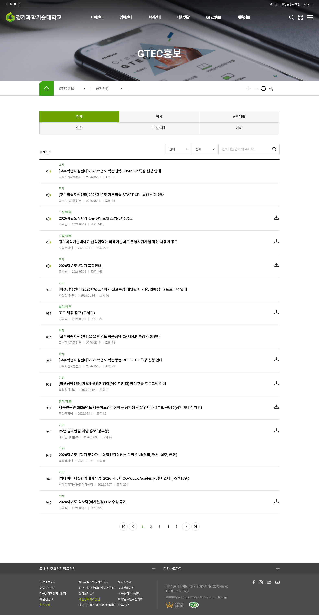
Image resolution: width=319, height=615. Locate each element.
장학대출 (239, 117)
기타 (239, 128)
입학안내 (126, 17)
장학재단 (123, 605)
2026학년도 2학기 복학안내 (80, 266)
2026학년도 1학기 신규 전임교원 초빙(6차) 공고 (96, 218)
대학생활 (183, 17)
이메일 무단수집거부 (130, 599)
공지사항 (102, 88)
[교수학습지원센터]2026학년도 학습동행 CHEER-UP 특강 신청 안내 (111, 360)
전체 (79, 117)
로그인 (273, 4)
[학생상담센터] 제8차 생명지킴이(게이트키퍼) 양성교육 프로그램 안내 (112, 384)
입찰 (79, 128)
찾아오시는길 (87, 593)
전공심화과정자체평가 (52, 593)
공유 (271, 88)
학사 (159, 117)
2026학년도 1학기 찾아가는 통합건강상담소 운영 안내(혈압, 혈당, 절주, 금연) (118, 455)
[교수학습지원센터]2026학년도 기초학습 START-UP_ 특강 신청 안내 (112, 195)
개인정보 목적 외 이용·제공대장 (97, 605)
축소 (255, 88)
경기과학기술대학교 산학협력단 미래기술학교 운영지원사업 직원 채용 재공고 (118, 242)
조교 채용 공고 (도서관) (77, 313)
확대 (247, 88)
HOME (46, 88)
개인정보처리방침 (89, 599)
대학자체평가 (47, 588)
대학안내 (97, 17)
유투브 (15, 4)
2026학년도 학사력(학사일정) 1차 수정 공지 (93, 502)
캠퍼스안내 (124, 582)
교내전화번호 (126, 588)
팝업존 (300, 17)
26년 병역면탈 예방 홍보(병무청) (84, 431)
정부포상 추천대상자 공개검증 (96, 588)
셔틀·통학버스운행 (129, 593)
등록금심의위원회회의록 (93, 582)
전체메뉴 (310, 17)
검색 (291, 17)
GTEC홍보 (213, 17)
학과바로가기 (173, 569)
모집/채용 (159, 128)
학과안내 (155, 17)
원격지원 (44, 605)
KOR (306, 4)
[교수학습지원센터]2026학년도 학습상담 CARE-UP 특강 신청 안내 (110, 336)
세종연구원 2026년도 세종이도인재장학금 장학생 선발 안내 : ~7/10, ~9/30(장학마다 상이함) (130, 407)
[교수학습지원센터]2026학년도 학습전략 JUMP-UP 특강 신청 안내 (110, 171)
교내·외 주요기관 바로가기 (57, 569)
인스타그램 (20, 4)
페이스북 (7, 4)
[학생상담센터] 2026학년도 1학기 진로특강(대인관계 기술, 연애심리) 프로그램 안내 (123, 289)
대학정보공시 (47, 582)
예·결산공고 (46, 599)
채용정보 (243, 17)
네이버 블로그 (11, 4)
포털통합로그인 (290, 4)
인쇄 (263, 88)
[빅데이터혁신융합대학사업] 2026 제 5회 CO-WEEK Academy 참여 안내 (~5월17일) (124, 478)
